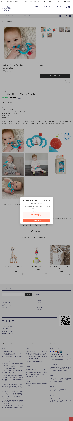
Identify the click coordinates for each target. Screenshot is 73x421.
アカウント (48, 1)
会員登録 (68, 1)
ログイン (58, 1)
